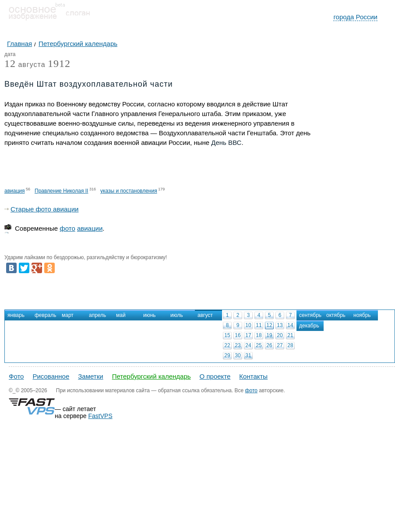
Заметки (90, 376)
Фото (16, 376)
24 (248, 345)
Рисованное (50, 376)
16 (237, 335)
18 (258, 335)
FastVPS (100, 415)
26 (269, 345)
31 (248, 355)
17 (248, 335)
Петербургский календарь (151, 376)
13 (279, 325)
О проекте (215, 376)
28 (290, 345)
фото (67, 228)
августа (25, 65)
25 (258, 345)
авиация (14, 191)
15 (227, 335)
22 (227, 345)
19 (269, 335)
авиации (89, 228)
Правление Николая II (61, 191)
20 (279, 335)
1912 (59, 63)
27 (279, 345)
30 (237, 355)
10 (248, 325)
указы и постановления (128, 191)
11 (258, 325)
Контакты (253, 376)
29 (227, 355)
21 (290, 335)
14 (290, 325)
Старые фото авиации (44, 209)
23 (237, 345)
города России (355, 17)
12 (269, 325)
